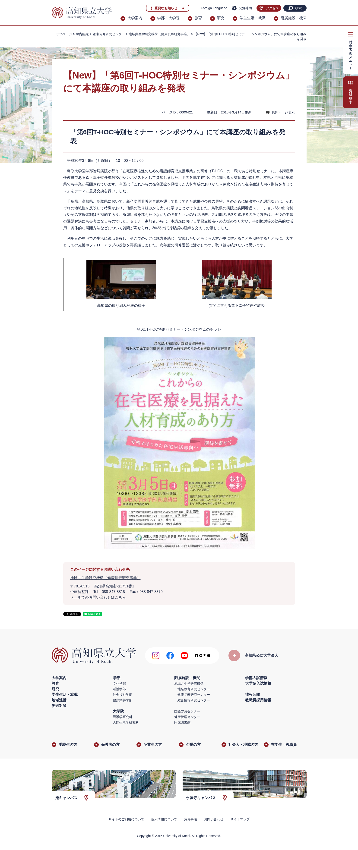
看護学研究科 (122, 717)
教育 (198, 18)
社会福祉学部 (122, 694)
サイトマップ (240, 819)
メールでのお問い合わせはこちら (98, 597)
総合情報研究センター (193, 700)
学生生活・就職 (253, 18)
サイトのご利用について (126, 819)
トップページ (62, 34)
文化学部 (119, 683)
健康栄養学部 (122, 700)
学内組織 (82, 34)
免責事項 (190, 819)
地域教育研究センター (193, 689)
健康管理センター (187, 717)
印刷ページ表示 (283, 112)
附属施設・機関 (294, 18)
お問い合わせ (213, 819)
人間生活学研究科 (126, 722)
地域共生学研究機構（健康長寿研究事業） (159, 34)
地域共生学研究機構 (188, 683)
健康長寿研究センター (193, 694)
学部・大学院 (168, 18)
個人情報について (164, 819)
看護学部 (119, 689)
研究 (221, 18)
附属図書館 (182, 722)
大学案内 (134, 18)
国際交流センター (187, 711)
